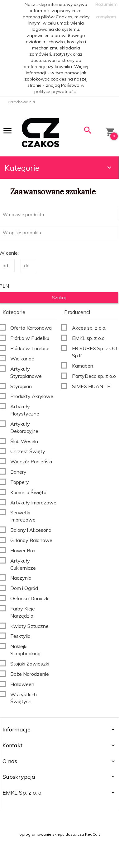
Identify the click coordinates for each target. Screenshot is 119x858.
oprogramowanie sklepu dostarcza (51, 834)
